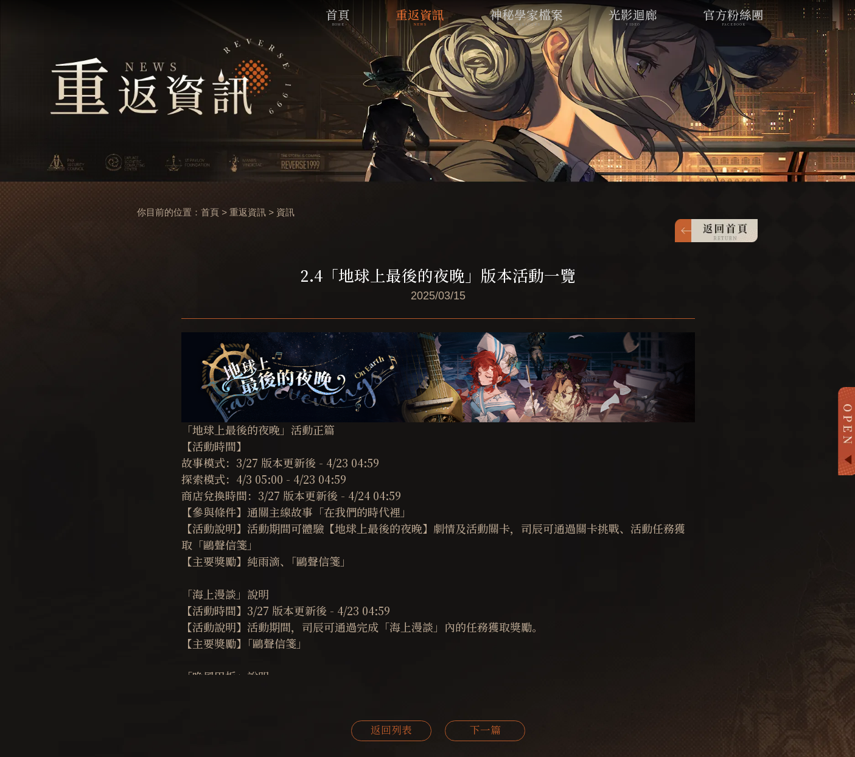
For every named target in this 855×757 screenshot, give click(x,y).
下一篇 (485, 730)
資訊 (285, 212)
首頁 (210, 212)
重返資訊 (247, 212)
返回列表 (391, 730)
